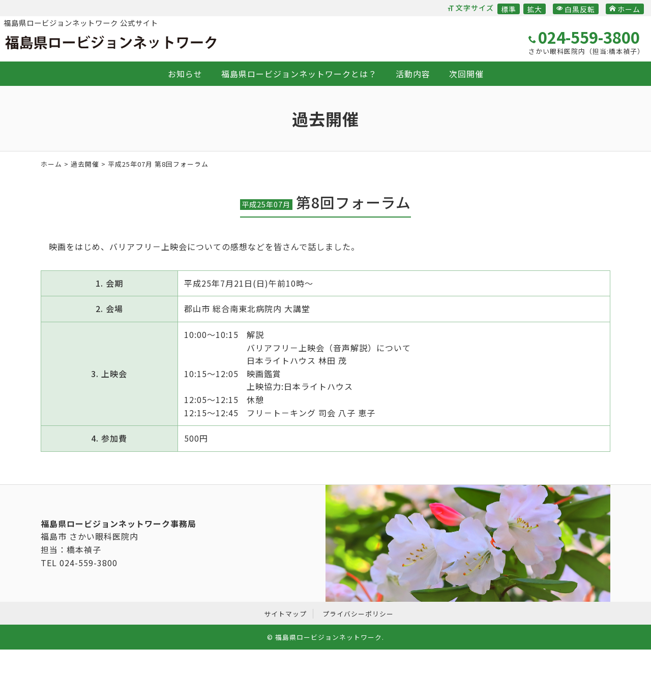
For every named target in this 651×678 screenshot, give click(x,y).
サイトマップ (285, 614)
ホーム (624, 9)
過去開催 (85, 164)
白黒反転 (575, 9)
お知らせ (185, 74)
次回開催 (466, 74)
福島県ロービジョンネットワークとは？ (299, 74)
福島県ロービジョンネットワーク (111, 43)
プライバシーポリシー (358, 614)
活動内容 (413, 74)
